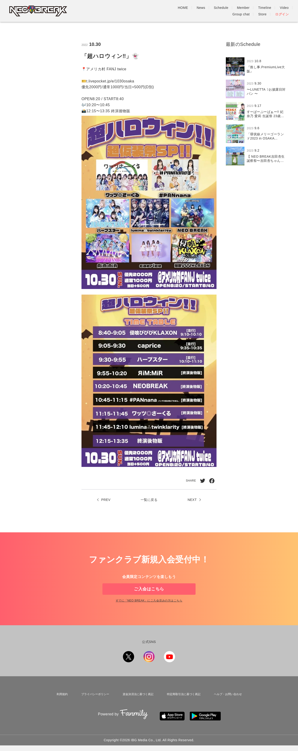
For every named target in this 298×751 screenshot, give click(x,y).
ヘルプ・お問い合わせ (228, 705)
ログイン (282, 11)
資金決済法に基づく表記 (136, 705)
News (136, 11)
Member (178, 11)
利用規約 (60, 705)
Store (262, 11)
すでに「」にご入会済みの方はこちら (149, 612)
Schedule (156, 11)
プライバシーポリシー (92, 705)
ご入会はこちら (149, 592)
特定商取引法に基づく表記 (182, 705)
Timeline (199, 11)
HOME (118, 11)
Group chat (241, 11)
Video (219, 11)
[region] (257, 111)
